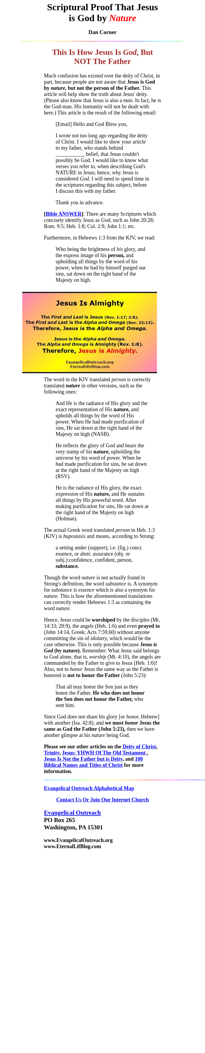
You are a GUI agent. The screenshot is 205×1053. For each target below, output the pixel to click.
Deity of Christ (139, 747)
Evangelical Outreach (72, 812)
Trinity (51, 753)
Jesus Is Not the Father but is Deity (83, 759)
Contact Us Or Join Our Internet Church (102, 800)
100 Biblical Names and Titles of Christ (93, 762)
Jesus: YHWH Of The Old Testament (104, 753)
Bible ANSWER (64, 214)
